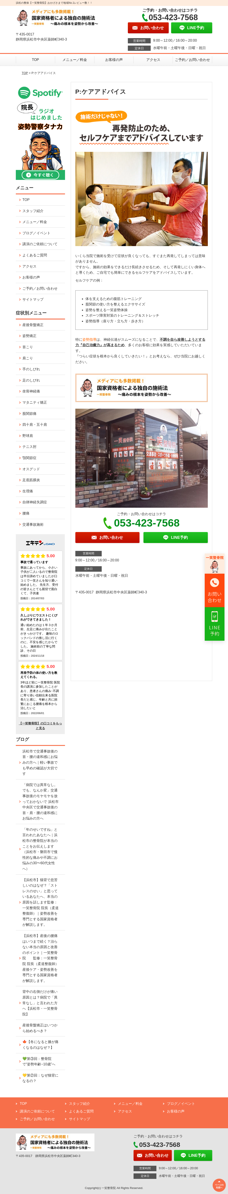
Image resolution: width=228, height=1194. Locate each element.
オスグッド (31, 469)
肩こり (27, 358)
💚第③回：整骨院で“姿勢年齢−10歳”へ (38, 1061)
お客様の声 (114, 60)
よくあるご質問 (34, 255)
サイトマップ (32, 299)
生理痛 (27, 491)
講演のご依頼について (40, 244)
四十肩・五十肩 (34, 424)
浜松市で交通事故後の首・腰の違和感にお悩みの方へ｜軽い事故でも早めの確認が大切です (40, 762)
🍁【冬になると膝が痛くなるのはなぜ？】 (40, 1044)
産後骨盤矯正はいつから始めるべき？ (40, 1028)
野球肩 (27, 436)
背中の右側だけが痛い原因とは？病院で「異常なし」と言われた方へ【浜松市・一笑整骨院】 (40, 1003)
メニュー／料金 (74, 60)
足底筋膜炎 (31, 480)
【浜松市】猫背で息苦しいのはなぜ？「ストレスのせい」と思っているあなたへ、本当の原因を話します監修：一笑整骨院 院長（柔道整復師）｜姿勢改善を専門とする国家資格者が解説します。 (40, 902)
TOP (35, 60)
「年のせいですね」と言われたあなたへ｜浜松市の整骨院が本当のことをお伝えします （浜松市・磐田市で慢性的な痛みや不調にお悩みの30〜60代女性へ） (40, 849)
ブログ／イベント (36, 233)
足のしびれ (31, 380)
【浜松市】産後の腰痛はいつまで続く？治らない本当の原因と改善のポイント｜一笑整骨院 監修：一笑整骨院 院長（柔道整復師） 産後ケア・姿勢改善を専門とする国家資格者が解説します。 (40, 958)
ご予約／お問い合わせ (192, 60)
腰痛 (25, 513)
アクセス (153, 60)
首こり (27, 347)
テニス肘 (29, 447)
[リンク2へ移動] (214, 590)
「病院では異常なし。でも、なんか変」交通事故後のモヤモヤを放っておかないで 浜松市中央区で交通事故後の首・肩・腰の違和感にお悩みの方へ (40, 801)
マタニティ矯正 (34, 402)
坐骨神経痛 (31, 391)
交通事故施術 (32, 524)
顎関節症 (29, 458)
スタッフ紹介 (32, 211)
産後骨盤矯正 (32, 325)
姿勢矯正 (29, 336)
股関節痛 (29, 413)
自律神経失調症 (34, 502)
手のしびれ (31, 369)
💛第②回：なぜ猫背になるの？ (40, 1078)
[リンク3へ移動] (214, 624)
